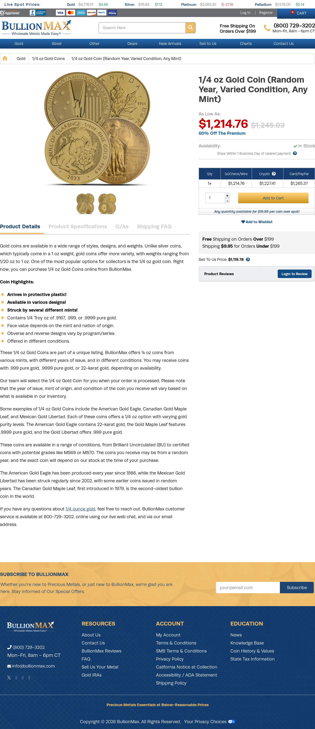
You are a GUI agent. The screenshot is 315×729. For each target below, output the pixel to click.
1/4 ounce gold (80, 509)
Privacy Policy (170, 659)
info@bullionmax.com (33, 666)
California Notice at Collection (186, 667)
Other (94, 44)
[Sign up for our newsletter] (248, 587)
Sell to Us (207, 44)
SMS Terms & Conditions (181, 651)
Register (266, 13)
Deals (132, 44)
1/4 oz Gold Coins (48, 58)
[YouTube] (29, 678)
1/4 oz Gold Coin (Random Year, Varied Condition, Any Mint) (126, 58)
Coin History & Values (252, 651)
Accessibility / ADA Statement (186, 675)
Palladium (263, 4)
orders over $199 (238, 31)
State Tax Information (252, 659)
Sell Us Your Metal (100, 667)
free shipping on (237, 26)
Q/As (122, 226)
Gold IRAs (92, 675)
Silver (130, 4)
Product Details (20, 226)
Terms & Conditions (176, 643)
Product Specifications (77, 226)
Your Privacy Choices (209, 721)
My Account (168, 635)
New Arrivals (170, 44)
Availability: (210, 146)
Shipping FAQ (154, 226)
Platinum (189, 4)
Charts (246, 44)
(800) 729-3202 (26, 647)
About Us (91, 635)
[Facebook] (16, 678)
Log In (245, 13)
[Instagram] (23, 678)
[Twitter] (9, 678)
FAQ (86, 659)
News (236, 635)
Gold (71, 4)
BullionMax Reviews (101, 651)
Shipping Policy (171, 683)
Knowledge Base (247, 643)
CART (299, 12)
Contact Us (284, 44)
